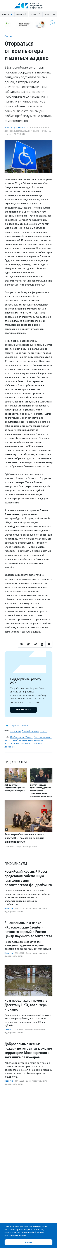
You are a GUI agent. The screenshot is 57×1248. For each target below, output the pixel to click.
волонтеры (15, 731)
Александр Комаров (15, 127)
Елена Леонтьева (30, 731)
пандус (43, 731)
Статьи (8, 36)
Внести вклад (23, 709)
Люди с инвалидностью (34, 131)
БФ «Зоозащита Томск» (21, 737)
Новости (9, 908)
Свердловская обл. (19, 725)
